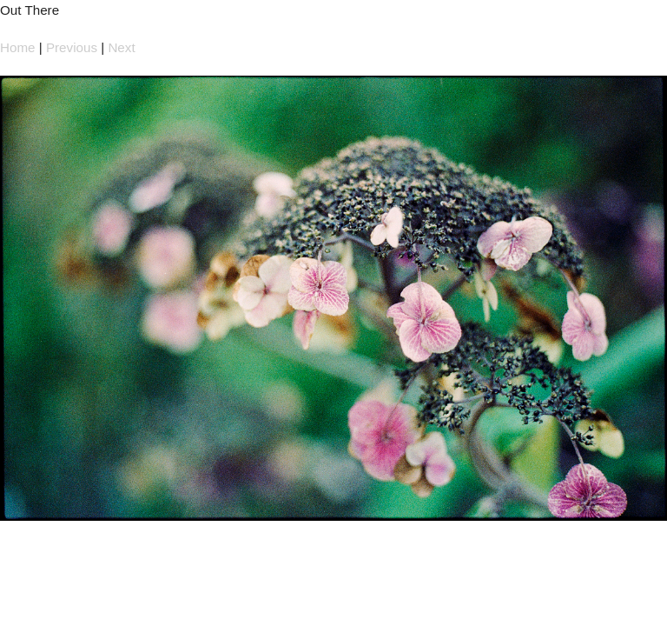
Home (18, 47)
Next (121, 47)
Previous (71, 47)
